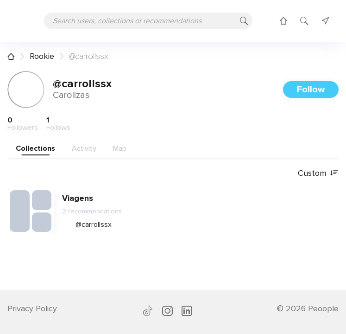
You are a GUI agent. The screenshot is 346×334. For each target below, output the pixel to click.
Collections (35, 148)
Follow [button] (311, 89)
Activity (84, 148)
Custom (318, 173)
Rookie (42, 56)
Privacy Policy (32, 308)
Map (119, 148)
